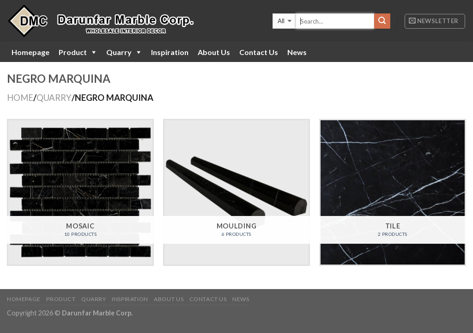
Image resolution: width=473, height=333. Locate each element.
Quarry (119, 52)
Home (20, 97)
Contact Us (258, 52)
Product (73, 52)
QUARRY (54, 97)
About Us (214, 52)
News (297, 52)
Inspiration (169, 52)
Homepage (30, 52)
